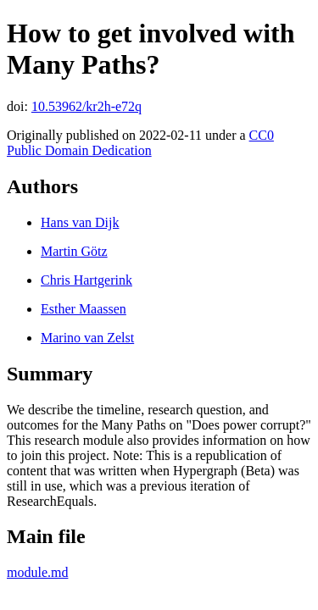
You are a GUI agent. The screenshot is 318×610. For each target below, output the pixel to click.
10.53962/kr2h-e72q (86, 106)
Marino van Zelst (87, 337)
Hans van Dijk (80, 222)
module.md (37, 572)
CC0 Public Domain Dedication (140, 143)
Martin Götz (74, 251)
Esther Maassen (83, 309)
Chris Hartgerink (86, 280)
